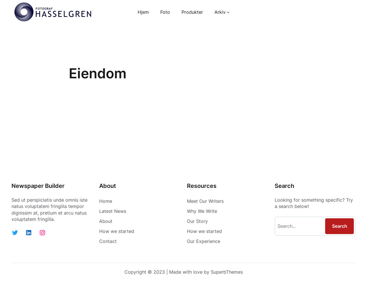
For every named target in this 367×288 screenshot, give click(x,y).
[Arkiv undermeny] (228, 12)
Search (339, 226)
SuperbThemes (227, 272)
